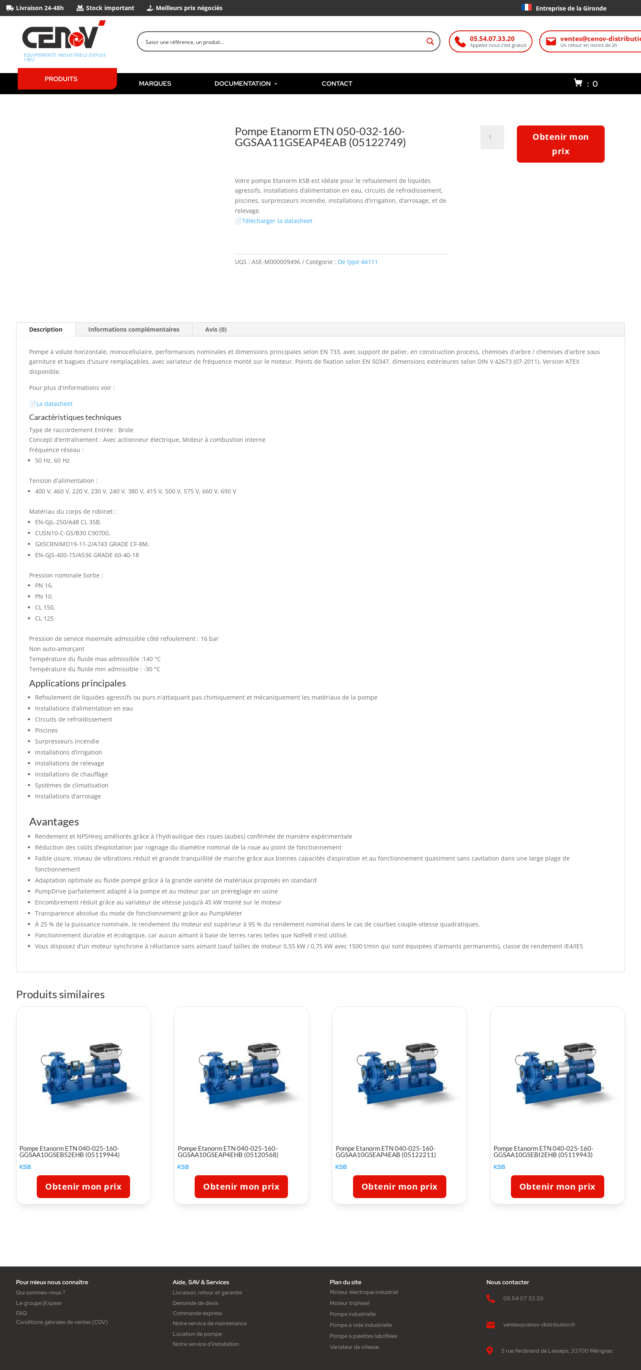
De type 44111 (358, 262)
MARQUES (155, 83)
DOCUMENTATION (246, 83)
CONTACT (337, 83)
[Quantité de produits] (493, 137)
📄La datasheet (51, 404)
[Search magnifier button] (430, 41)
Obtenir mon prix (560, 144)
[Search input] (283, 41)
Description (45, 329)
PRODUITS (61, 78)
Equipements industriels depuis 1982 (64, 57)
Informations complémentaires (133, 329)
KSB (25, 1167)
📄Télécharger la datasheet (273, 221)
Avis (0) (216, 329)
